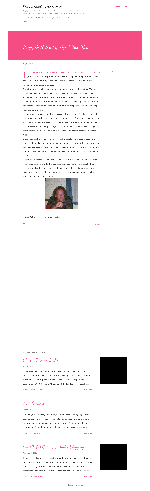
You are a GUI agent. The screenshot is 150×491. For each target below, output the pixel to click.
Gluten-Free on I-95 (40, 360)
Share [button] (113, 72)
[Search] (117, 6)
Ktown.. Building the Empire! (42, 6)
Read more (87, 390)
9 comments (35, 433)
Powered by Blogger (75, 485)
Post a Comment (36, 390)
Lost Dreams (33, 403)
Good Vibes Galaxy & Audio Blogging (53, 446)
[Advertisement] (58, 296)
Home (26, 25)
